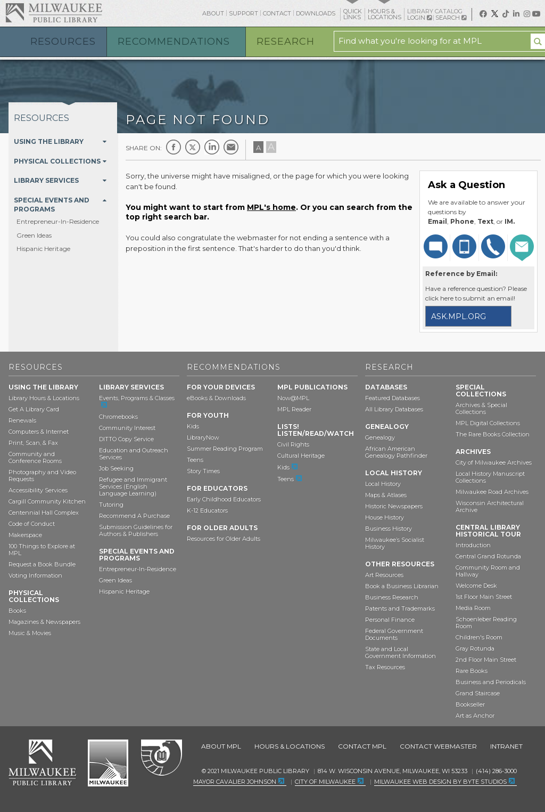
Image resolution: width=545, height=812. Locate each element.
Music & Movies (30, 633)
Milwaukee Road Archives (492, 492)
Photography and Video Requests (42, 475)
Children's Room (479, 637)
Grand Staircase (478, 693)
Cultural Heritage (301, 455)
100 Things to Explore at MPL (42, 549)
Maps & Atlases (386, 495)
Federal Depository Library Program (161, 758)
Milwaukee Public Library (53, 12)
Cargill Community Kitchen (47, 501)
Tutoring (111, 504)
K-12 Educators (207, 510)
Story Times (203, 471)
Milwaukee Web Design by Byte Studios (440, 781)
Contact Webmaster (438, 746)
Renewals (22, 420)
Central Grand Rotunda (488, 556)
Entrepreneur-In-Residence (57, 221)
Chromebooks (118, 416)
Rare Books (472, 671)
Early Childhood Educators (224, 499)
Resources (63, 41)
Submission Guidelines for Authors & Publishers (135, 530)
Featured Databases (392, 398)
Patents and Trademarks (400, 608)
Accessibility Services (38, 490)
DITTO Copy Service (126, 439)
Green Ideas (34, 235)
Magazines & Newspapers (44, 622)
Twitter (192, 147)
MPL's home (271, 207)
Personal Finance (390, 619)
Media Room (473, 608)
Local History (383, 484)
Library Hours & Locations (44, 398)
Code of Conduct (32, 523)
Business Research (391, 597)
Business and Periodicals (491, 682)
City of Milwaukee (108, 763)
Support (243, 13)
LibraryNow (203, 437)
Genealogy (380, 437)
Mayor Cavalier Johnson (234, 781)
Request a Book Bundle (42, 564)
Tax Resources (385, 667)
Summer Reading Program (225, 448)
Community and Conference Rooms (35, 457)
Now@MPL (293, 398)
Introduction (473, 545)
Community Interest (127, 428)
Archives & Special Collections (481, 408)
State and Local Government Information (400, 652)
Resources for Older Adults (223, 538)
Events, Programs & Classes (137, 398)
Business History (388, 528)
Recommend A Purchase (134, 515)
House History (384, 517)
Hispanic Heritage (43, 249)
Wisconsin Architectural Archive (490, 506)
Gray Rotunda (475, 648)
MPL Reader (294, 409)
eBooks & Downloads (216, 398)
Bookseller (470, 704)
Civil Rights (293, 444)
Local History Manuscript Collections (490, 477)
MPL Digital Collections (488, 423)
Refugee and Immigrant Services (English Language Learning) (133, 486)
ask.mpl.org (458, 316)
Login (419, 18)
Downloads (315, 13)
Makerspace (25, 535)
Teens (195, 460)
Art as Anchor (475, 715)
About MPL (221, 746)
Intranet (506, 746)
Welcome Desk (476, 585)
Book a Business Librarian (402, 586)
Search (450, 17)
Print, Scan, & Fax (33, 442)
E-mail (231, 147)
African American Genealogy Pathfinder (396, 452)
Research (286, 41)
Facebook (173, 147)
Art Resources (384, 575)
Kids (193, 426)
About (213, 13)
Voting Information (35, 575)
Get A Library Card (34, 409)
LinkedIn (211, 147)
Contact (277, 13)
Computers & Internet (39, 431)
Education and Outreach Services (133, 453)
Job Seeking (116, 468)
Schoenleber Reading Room (486, 622)
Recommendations (174, 41)
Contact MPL (362, 746)
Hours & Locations (289, 746)
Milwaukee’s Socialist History (394, 543)
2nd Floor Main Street (486, 659)
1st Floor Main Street (484, 596)
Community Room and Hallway (488, 571)
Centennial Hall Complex (44, 512)
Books (17, 610)
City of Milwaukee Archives (494, 462)
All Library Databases (394, 409)
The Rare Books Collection (493, 434)
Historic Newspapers (394, 506)
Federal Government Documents (394, 634)
